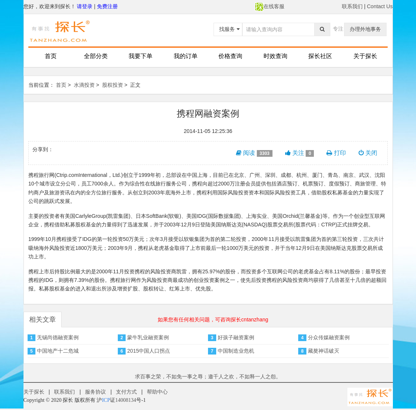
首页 (51, 56)
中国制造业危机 (236, 351)
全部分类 (96, 56)
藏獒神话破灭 (323, 351)
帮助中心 (157, 392)
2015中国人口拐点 (148, 351)
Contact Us (380, 6)
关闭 (368, 152)
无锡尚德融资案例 (58, 337)
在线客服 (269, 6)
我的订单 (186, 56)
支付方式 (126, 392)
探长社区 (320, 56)
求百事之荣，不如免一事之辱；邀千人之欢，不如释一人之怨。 (208, 376)
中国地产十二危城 (58, 351)
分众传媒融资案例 (329, 337)
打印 (336, 152)
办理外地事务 (365, 29)
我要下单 (140, 56)
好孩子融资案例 (236, 337)
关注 (299, 153)
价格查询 (230, 56)
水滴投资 (84, 85)
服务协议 (95, 392)
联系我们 (352, 6)
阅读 (254, 153)
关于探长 (365, 56)
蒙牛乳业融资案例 (148, 337)
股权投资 (112, 85)
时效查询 (275, 56)
